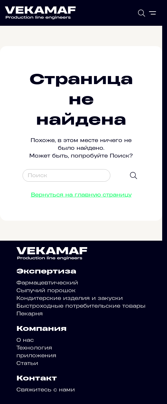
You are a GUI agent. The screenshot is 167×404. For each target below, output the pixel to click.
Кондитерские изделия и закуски (69, 298)
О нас (25, 340)
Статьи (27, 363)
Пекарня (29, 313)
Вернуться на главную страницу (81, 194)
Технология (34, 347)
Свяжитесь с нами (45, 389)
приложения (36, 355)
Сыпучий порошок (46, 290)
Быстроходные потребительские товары (80, 306)
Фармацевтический (47, 282)
